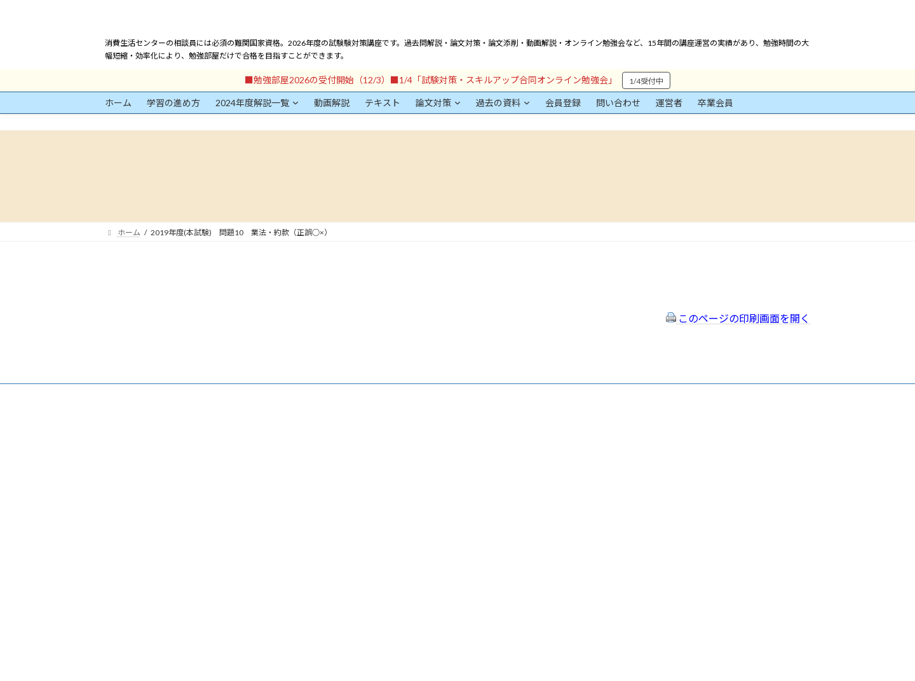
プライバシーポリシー (396, 462)
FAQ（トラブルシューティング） (414, 495)
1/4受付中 (646, 81)
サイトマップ (380, 478)
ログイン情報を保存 (159, 610)
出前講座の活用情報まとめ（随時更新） (426, 513)
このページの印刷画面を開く (738, 318)
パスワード (124, 546)
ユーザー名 (124, 487)
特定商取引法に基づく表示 (403, 445)
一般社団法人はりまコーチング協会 (649, 433)
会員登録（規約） (388, 428)
